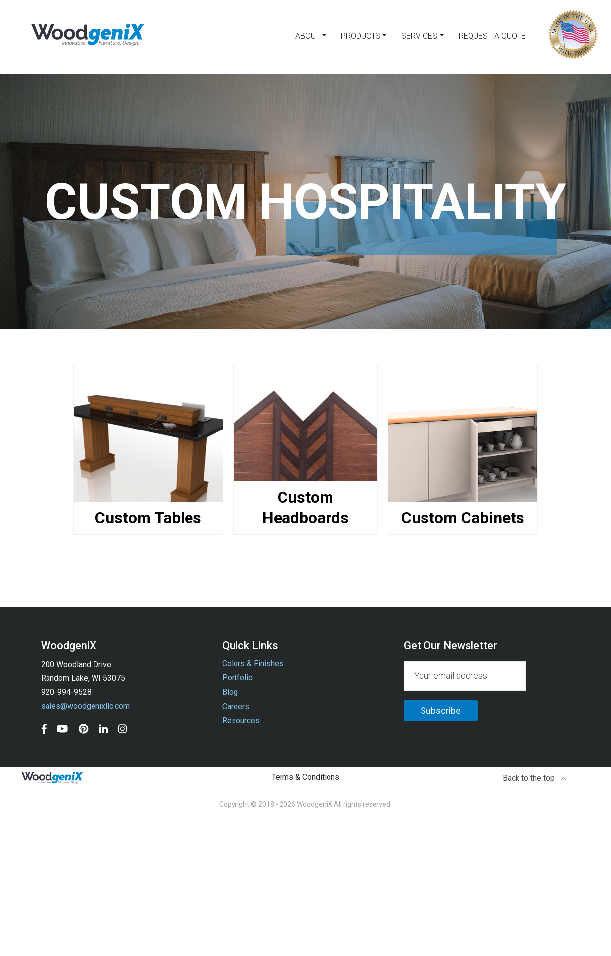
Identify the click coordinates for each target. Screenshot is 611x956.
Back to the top (535, 778)
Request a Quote (492, 36)
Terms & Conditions (305, 777)
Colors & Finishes (252, 663)
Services (419, 36)
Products (360, 36)
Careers (235, 706)
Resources (241, 720)
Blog (230, 692)
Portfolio (237, 677)
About (307, 36)
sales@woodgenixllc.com (85, 706)
